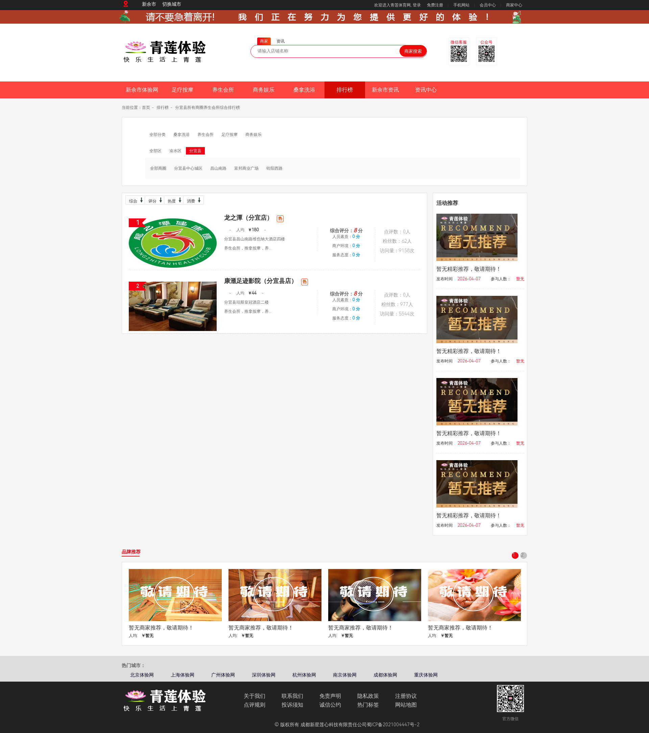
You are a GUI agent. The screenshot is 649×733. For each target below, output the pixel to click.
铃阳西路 (274, 168)
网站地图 (406, 705)
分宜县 (195, 150)
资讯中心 (426, 90)
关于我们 (254, 696)
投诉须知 (292, 705)
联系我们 (292, 696)
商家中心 (514, 5)
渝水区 (175, 150)
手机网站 (461, 5)
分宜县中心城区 (188, 168)
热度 (174, 200)
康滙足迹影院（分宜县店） (266, 280)
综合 (135, 200)
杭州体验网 (304, 675)
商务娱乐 (263, 90)
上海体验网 (182, 675)
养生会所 (223, 90)
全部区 (155, 150)
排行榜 (345, 90)
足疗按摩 (182, 90)
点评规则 (254, 705)
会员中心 (488, 5)
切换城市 (171, 4)
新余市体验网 (142, 90)
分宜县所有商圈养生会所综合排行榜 (207, 107)
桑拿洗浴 (304, 90)
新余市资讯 (385, 90)
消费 (193, 200)
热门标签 (368, 705)
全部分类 (157, 134)
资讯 (281, 41)
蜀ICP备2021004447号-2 (393, 724)
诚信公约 (330, 705)
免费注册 (435, 5)
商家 (264, 41)
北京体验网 (142, 675)
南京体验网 (345, 675)
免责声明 (330, 696)
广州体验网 (223, 675)
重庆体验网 (426, 675)
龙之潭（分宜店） (254, 217)
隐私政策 (368, 696)
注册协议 (406, 696)
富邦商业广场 (246, 168)
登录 (417, 5)
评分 (154, 200)
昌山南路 (218, 168)
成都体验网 (385, 675)
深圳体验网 (263, 675)
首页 (146, 107)
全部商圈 (158, 168)
